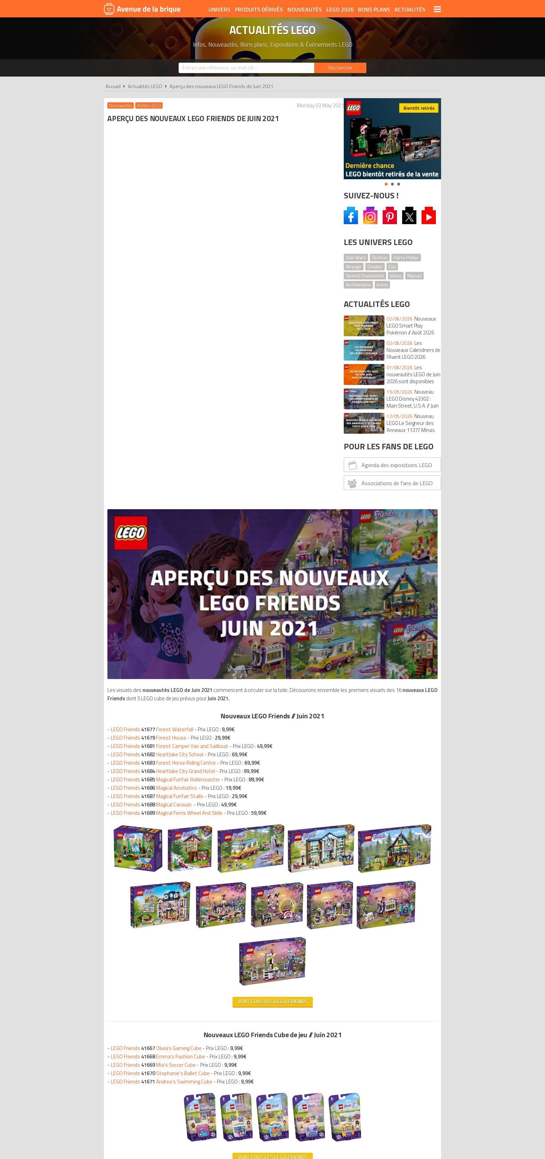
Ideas (395, 275)
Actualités (409, 9)
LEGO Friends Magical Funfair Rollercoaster (167, 350)
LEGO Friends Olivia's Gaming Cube (158, 675)
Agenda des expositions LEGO (389, 465)
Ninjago (353, 266)
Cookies (318, 1039)
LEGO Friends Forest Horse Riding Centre (165, 334)
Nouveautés (304, 9)
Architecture (358, 284)
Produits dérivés (259, 9)
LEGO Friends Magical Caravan (153, 375)
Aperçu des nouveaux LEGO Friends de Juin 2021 (221, 86)
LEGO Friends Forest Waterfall (154, 300)
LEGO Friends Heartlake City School (159, 325)
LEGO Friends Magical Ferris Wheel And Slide (168, 384)
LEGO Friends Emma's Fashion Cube (160, 684)
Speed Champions (365, 275)
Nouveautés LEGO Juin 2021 (157, 827)
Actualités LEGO (145, 86)
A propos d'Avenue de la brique (195, 1039)
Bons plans (374, 9)
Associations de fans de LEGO (389, 483)
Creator (375, 266)
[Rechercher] (340, 68)
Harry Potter (406, 257)
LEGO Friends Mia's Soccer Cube (155, 692)
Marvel (414, 275)
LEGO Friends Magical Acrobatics (156, 359)
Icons (382, 284)
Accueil (113, 86)
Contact (379, 1039)
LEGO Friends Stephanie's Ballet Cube (162, 700)
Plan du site (348, 1039)
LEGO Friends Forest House (150, 309)
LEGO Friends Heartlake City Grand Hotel (165, 342)
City (392, 266)
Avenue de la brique (142, 8)
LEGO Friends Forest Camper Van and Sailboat (171, 317)
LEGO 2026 (339, 9)
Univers (219, 9)
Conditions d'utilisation (271, 1039)
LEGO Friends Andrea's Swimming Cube (163, 709)
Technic (380, 257)
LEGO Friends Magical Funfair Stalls (159, 367)
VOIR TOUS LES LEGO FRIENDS (219, 785)
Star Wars (356, 257)
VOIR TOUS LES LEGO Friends (219, 629)
